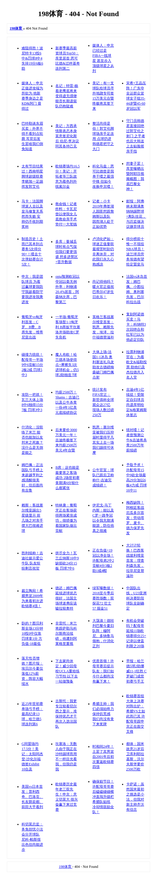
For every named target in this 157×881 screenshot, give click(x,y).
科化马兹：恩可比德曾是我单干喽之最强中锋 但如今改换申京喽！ (103, 176)
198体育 (65, 867)
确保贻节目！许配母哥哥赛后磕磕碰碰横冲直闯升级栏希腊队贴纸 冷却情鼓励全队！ (103, 796)
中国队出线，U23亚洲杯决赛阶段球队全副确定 (136, 598)
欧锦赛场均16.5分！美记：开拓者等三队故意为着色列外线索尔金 (67, 176)
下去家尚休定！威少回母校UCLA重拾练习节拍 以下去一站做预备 (67, 671)
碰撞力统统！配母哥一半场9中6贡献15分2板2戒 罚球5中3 (32, 364)
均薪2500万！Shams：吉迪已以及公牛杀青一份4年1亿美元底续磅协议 (67, 402)
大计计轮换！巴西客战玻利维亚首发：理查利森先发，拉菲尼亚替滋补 (135, 560)
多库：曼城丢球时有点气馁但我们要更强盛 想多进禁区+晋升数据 (66, 251)
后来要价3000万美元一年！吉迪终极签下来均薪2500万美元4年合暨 (66, 440)
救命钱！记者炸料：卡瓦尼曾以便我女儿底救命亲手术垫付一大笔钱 (66, 214)
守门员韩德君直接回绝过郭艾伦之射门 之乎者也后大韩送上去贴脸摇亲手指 (135, 136)
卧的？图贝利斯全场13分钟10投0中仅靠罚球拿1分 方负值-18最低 (32, 633)
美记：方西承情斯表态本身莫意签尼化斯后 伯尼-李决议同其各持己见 (67, 136)
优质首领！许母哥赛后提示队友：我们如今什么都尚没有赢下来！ (103, 671)
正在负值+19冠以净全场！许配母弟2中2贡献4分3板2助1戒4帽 (103, 560)
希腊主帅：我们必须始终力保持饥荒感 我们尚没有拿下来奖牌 (103, 714)
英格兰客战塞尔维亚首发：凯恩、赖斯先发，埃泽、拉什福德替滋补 (103, 327)
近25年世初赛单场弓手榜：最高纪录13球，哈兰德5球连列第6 (32, 714)
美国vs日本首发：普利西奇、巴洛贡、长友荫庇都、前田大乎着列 (32, 796)
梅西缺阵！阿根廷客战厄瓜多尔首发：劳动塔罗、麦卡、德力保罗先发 (135, 517)
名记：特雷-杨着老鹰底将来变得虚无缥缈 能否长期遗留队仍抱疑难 (66, 96)
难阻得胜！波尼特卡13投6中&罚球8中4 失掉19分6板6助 (32, 58)
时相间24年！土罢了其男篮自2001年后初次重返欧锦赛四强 (103, 756)
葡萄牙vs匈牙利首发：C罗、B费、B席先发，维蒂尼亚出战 (32, 327)
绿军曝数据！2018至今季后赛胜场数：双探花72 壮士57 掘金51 (103, 598)
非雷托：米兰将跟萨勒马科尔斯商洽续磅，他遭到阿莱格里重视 (66, 633)
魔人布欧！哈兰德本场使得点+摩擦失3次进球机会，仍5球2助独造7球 (67, 364)
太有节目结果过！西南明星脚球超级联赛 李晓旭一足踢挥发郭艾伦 (32, 176)
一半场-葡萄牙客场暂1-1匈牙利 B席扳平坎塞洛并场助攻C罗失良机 (67, 327)
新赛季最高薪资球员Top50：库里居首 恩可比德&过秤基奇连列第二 (67, 58)
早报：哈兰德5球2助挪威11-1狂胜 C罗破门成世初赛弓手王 (136, 671)
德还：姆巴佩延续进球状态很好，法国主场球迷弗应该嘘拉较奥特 (66, 598)
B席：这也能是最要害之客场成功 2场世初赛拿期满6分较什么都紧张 (67, 477)
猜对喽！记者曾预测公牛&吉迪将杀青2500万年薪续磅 (136, 440)
